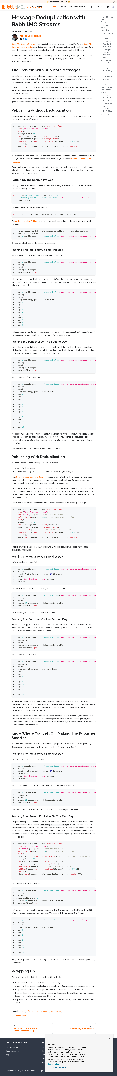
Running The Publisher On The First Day (107, 44)
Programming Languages (37, 1011)
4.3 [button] (90, 7)
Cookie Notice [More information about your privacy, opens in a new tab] (53, 1064)
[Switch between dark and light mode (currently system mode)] (107, 7)
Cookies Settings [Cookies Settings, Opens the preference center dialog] (59, 1067)
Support (62, 7)
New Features (55, 1011)
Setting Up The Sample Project (108, 36)
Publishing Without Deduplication (106, 27)
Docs (47, 7)
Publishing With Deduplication (106, 62)
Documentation (12, 1051)
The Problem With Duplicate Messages (107, 19)
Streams (22, 1011)
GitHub (100, 7)
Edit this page (19, 1016)
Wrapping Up (105, 114)
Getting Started (35, 7)
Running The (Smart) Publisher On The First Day (107, 107)
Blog (54, 7)
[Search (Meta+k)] (113, 7)
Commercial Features (77, 7)
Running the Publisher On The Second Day (107, 53)
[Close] (114, 1)
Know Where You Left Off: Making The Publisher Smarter (107, 88)
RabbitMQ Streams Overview (24, 44)
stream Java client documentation (29, 477)
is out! (58, 1)
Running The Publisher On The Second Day (107, 77)
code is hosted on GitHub (26, 221)
